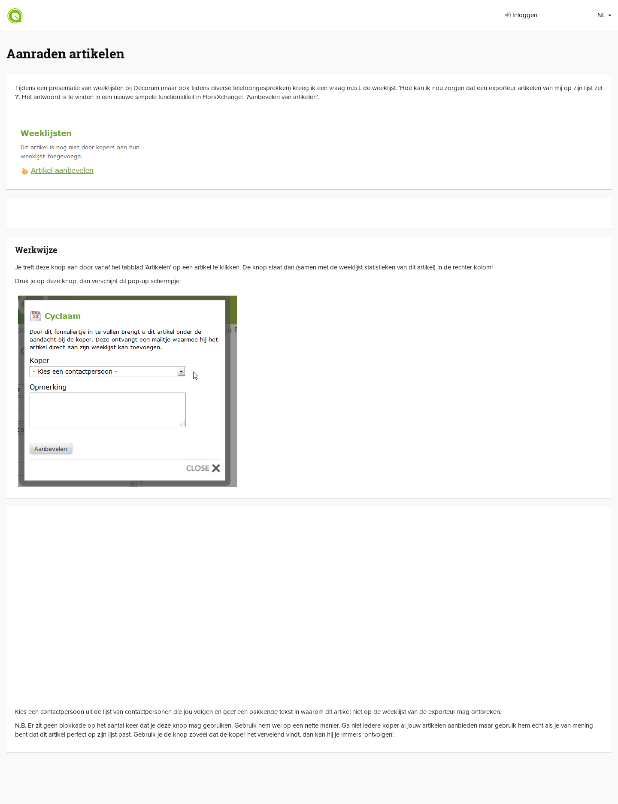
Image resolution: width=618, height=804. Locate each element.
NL (604, 15)
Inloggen (521, 15)
